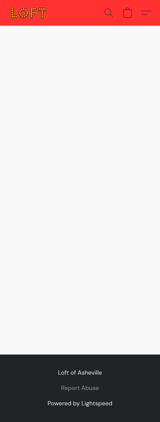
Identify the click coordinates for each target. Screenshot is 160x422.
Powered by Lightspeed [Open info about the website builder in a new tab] (80, 403)
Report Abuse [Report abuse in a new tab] (80, 388)
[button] (30, 13)
